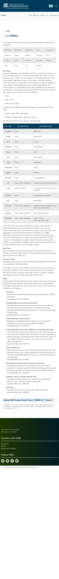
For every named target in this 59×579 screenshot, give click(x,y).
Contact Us (5, 444)
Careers (3, 446)
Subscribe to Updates (8, 448)
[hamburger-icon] (51, 5)
